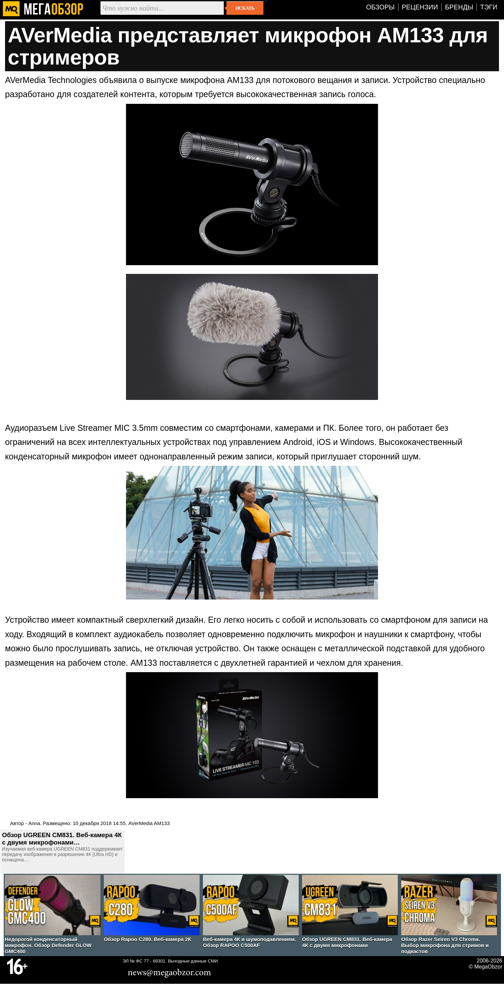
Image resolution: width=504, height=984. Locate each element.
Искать (244, 8)
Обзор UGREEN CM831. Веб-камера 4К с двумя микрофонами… (62, 838)
